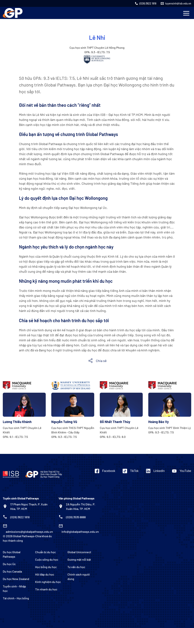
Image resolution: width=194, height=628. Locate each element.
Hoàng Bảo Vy (158, 422)
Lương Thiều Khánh (17, 422)
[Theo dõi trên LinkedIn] (155, 471)
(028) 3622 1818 (20, 517)
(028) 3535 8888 (76, 517)
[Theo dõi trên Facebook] (105, 471)
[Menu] (186, 13)
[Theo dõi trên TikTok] (131, 471)
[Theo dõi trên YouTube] (181, 471)
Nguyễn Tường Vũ (64, 422)
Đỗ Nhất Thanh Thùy (115, 422)
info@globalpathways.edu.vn (80, 531)
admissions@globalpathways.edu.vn (29, 531)
